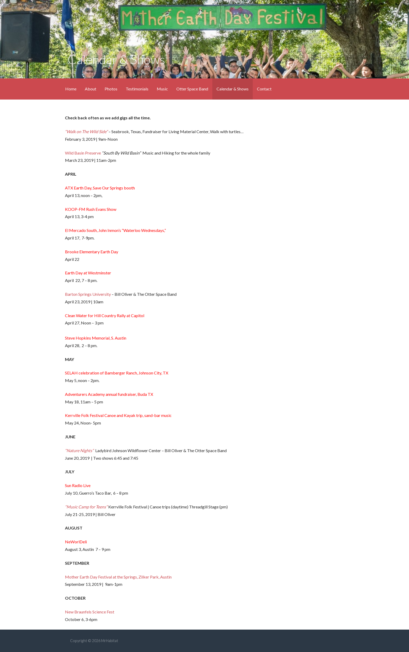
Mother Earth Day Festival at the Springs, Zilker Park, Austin (118, 576)
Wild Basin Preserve (83, 152)
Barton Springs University (88, 294)
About (90, 88)
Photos (111, 88)
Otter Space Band (192, 88)
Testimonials (137, 88)
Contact (264, 88)
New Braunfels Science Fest (89, 611)
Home (70, 88)
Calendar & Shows (232, 88)
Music (162, 88)
